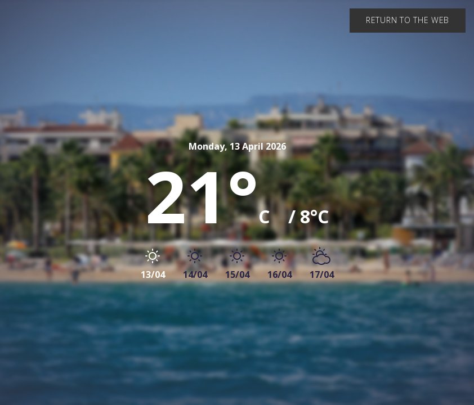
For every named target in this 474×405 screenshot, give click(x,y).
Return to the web (407, 20)
